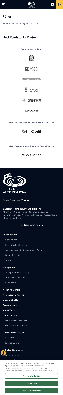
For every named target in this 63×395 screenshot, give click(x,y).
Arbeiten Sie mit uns (13, 350)
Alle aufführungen (12, 289)
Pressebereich (10, 305)
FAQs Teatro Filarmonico (16, 325)
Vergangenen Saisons (13, 295)
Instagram (22, 200)
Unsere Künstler (11, 300)
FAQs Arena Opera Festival (17, 320)
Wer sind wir (11, 239)
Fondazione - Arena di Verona (14, 183)
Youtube (28, 200)
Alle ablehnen (31, 385)
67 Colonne (10, 337)
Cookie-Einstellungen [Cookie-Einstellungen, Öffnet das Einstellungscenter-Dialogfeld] (31, 378)
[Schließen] (59, 365)
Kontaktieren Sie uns (14, 255)
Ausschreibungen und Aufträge (19, 360)
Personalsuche (12, 355)
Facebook (25, 200)
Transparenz (9, 267)
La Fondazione (10, 234)
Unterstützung (10, 315)
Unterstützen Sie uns (13, 332)
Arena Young (9, 310)
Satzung (9, 260)
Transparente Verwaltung (17, 272)
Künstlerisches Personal (16, 245)
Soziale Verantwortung (15, 277)
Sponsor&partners (13, 343)
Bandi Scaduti (11, 282)
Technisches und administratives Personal (24, 250)
